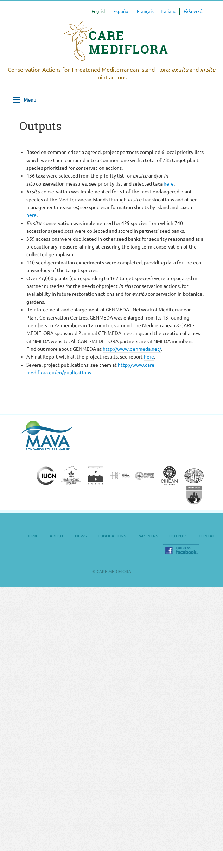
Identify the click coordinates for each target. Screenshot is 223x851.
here (169, 184)
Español (121, 11)
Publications (112, 536)
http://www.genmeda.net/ (132, 349)
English (98, 11)
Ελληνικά (193, 11)
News (81, 536)
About (57, 536)
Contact (208, 536)
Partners (147, 536)
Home (32, 536)
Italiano (169, 11)
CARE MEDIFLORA (115, 41)
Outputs (178, 536)
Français (145, 11)
